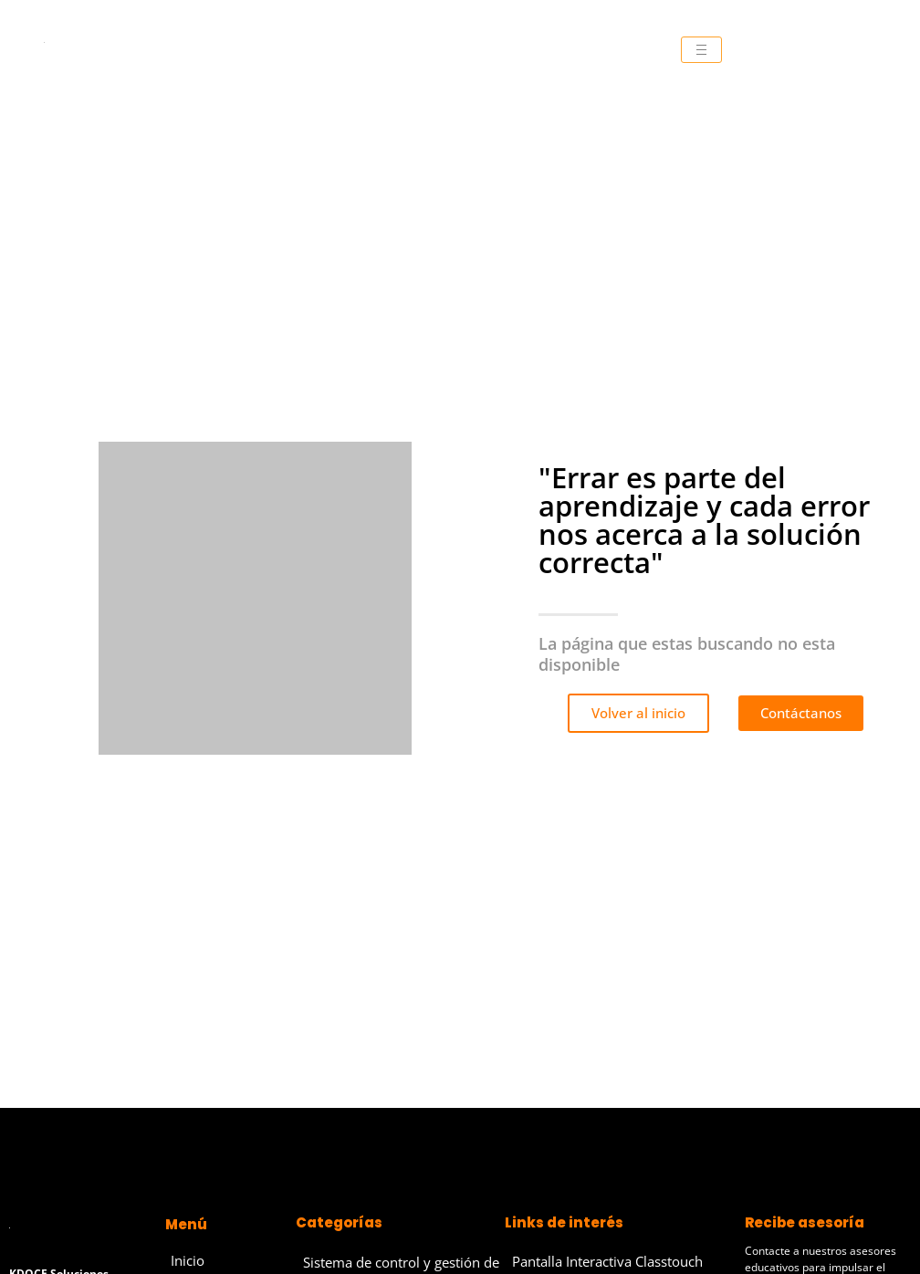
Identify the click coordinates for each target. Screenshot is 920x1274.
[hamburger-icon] (701, 50)
